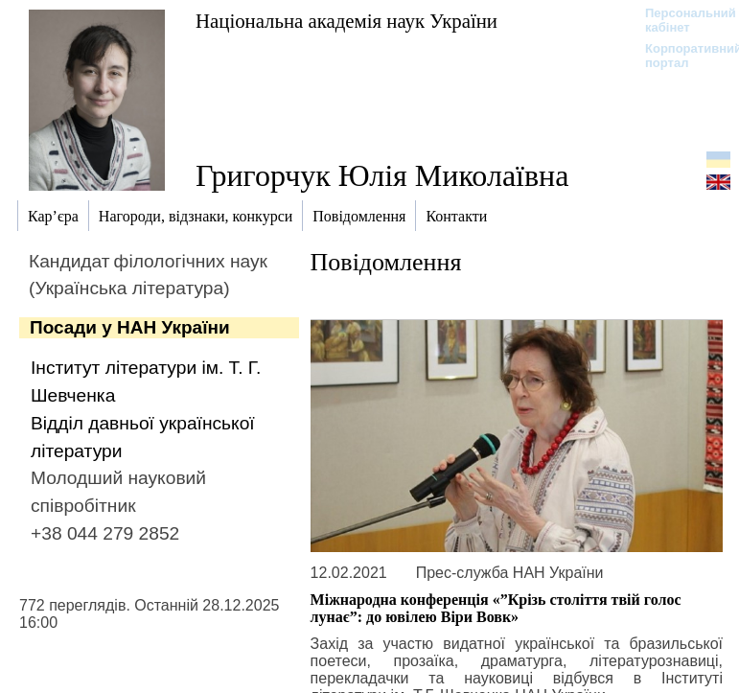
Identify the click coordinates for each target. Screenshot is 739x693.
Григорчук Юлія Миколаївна (382, 175)
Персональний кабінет (681, 20)
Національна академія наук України (346, 21)
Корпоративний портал (681, 55)
